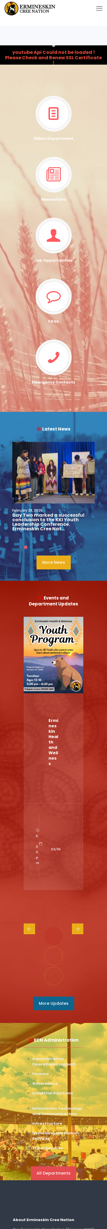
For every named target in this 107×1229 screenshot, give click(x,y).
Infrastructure (47, 1123)
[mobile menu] (99, 8)
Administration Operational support (53, 1061)
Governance (45, 1083)
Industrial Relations (52, 1093)
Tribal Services (47, 1148)
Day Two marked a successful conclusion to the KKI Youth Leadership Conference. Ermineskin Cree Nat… (48, 522)
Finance (40, 1074)
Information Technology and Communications (57, 1111)
